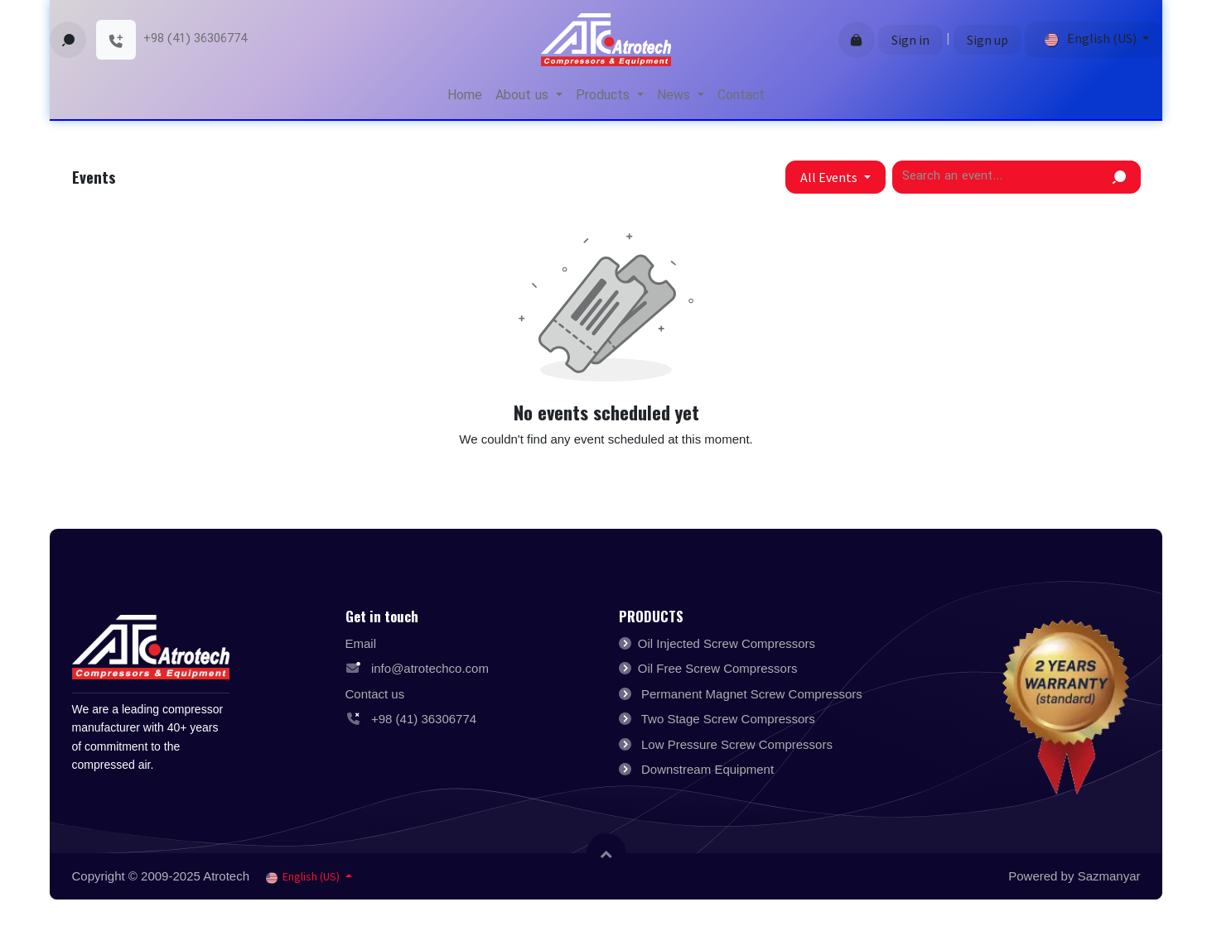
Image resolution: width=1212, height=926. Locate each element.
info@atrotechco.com (428, 668)
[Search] (1119, 177)
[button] (68, 40)
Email (361, 643)
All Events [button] (830, 177)
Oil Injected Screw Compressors (726, 643)
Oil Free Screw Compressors (718, 668)
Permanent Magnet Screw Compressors (751, 694)
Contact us (375, 694)
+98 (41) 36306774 (422, 719)
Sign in (910, 39)
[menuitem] (465, 96)
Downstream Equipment (707, 769)
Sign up (987, 39)
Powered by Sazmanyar (1074, 876)
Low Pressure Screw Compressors (737, 744)
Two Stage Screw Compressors (728, 719)
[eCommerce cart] (856, 40)
